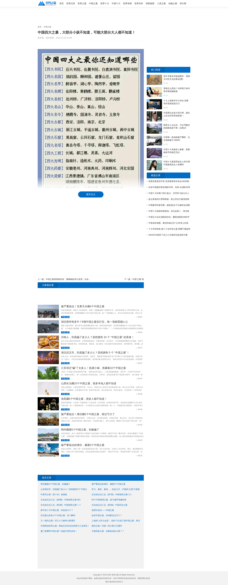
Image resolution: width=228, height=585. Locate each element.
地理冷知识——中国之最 (103, 510)
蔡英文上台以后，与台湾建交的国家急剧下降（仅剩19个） (176, 126)
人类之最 (161, 3)
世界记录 (70, 3)
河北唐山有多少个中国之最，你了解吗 (58, 515)
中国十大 (116, 3)
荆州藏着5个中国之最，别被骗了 (80, 429)
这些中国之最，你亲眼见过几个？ (107, 515)
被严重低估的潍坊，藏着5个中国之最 (82, 445)
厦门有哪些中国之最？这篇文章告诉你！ (59, 531)
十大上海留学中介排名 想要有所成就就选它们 (175, 102)
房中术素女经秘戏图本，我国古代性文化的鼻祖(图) (176, 77)
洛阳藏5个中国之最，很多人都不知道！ (84, 398)
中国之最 (93, 3)
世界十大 (104, 3)
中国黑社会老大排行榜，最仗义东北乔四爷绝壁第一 (176, 114)
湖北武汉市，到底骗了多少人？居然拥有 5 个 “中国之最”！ (95, 352)
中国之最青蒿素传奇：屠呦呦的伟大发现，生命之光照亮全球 (73, 279)
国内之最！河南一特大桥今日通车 (107, 526)
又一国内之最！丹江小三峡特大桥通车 (58, 520)
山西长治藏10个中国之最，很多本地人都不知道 (88, 383)
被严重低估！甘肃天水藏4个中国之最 (82, 306)
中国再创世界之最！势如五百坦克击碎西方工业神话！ (65, 526)
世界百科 (138, 3)
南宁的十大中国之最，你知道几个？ (57, 510)
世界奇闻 (127, 3)
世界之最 (82, 3)
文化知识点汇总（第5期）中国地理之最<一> (61, 505)
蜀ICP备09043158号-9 (114, 582)
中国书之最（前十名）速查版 (54, 494)
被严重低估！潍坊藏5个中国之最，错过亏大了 (88, 414)
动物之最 (172, 3)
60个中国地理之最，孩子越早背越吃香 (109, 500)
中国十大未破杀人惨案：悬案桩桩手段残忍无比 (176, 150)
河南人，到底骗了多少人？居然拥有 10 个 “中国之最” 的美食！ (97, 337)
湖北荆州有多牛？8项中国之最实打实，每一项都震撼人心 (94, 321)
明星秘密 (150, 3)
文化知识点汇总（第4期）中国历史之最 (109, 505)
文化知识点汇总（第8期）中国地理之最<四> (61, 500)
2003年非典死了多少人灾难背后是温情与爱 (168, 235)
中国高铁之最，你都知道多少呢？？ (108, 531)
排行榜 (183, 3)
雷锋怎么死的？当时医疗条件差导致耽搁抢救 (176, 89)
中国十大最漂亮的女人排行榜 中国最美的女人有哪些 (176, 163)
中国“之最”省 (138, 279)
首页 (61, 3)
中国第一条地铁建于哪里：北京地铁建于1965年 (176, 138)
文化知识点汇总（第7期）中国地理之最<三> (112, 494)
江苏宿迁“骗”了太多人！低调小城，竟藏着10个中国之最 (93, 368)
